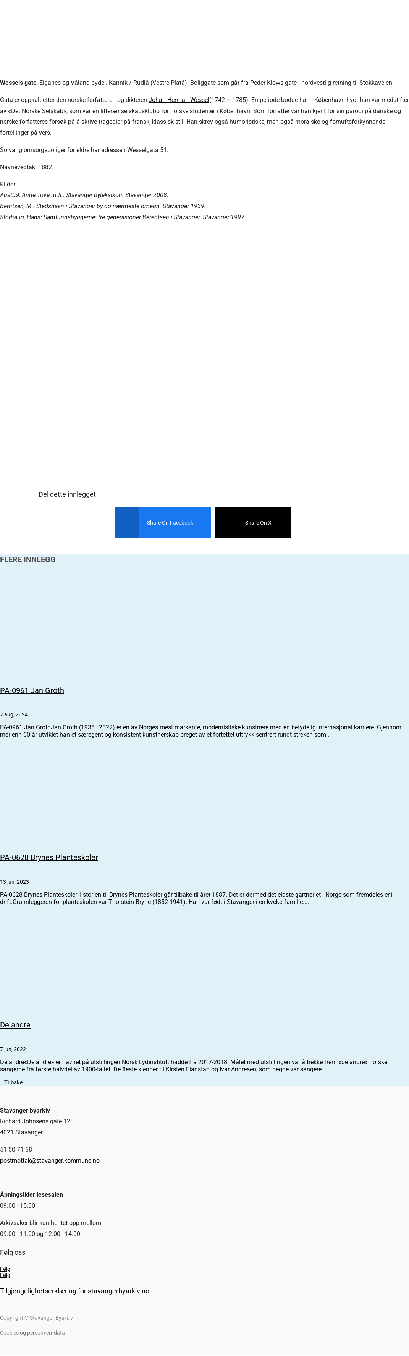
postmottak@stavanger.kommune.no (50, 1161)
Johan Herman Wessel (179, 100)
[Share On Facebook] (157, 522)
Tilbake (16, 1083)
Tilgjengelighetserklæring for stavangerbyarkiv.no (74, 1292)
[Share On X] (247, 522)
